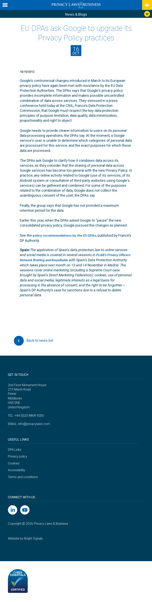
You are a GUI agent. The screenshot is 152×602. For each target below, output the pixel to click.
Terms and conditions (23, 477)
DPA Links (14, 450)
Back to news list (33, 341)
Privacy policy (17, 457)
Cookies (13, 464)
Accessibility (16, 471)
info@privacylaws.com (34, 425)
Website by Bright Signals (25, 539)
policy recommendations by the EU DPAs (66, 236)
